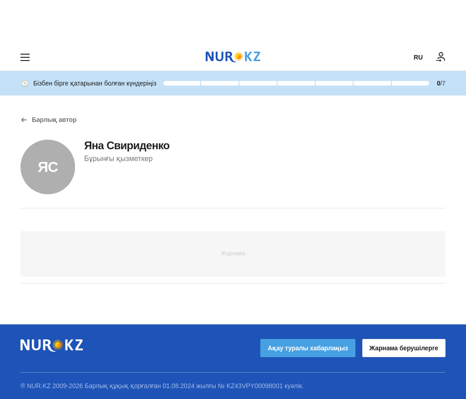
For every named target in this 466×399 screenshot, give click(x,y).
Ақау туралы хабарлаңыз (308, 348)
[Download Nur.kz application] (233, 22)
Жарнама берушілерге (404, 348)
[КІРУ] (441, 57)
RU (418, 57)
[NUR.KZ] (233, 57)
